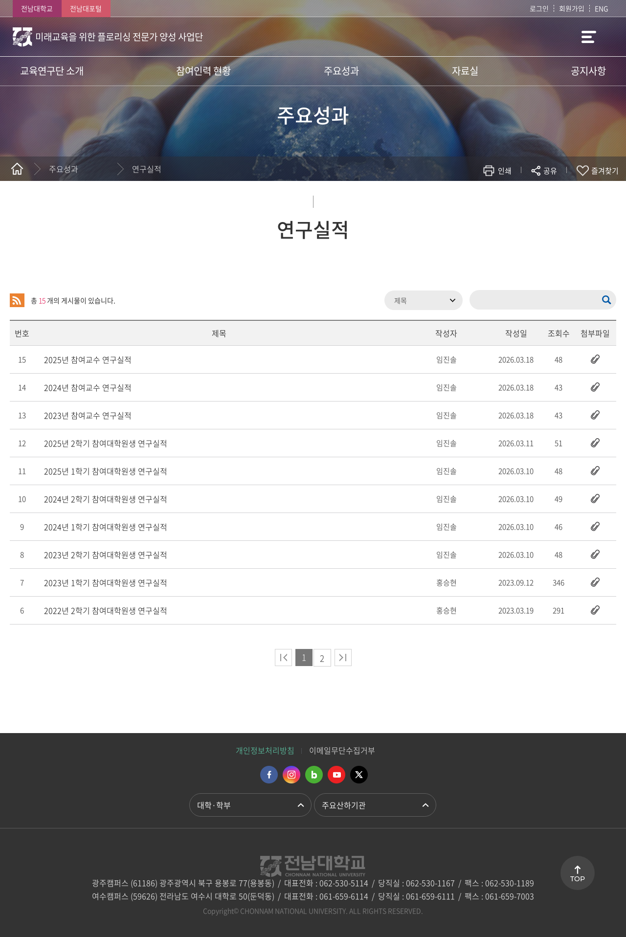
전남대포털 (86, 8)
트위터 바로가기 (359, 774)
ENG (601, 8)
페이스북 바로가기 (269, 774)
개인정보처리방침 (265, 750)
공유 (550, 170)
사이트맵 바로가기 (588, 36)
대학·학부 (214, 805)
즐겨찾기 (605, 170)
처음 (283, 657)
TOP (577, 878)
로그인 (539, 8)
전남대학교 (37, 8)
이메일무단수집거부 (342, 750)
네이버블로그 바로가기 (314, 774)
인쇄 (505, 170)
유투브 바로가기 (336, 774)
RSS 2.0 (17, 300)
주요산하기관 (344, 805)
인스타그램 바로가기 (291, 774)
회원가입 (571, 8)
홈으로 (17, 168)
